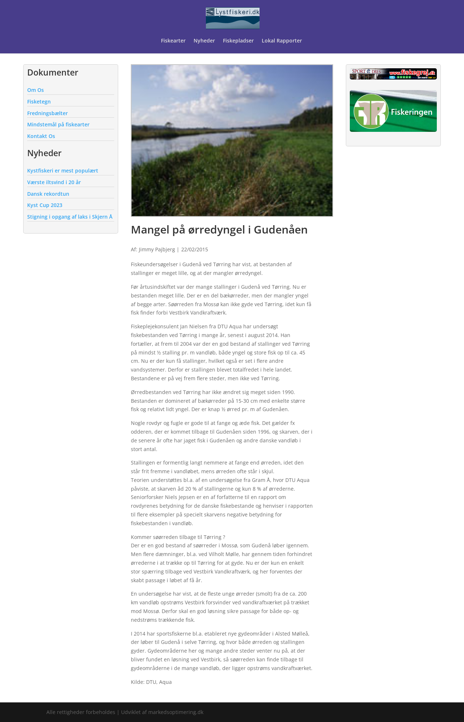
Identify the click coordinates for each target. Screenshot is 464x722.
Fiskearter (173, 41)
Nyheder (204, 41)
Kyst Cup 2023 (44, 205)
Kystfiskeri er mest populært (62, 170)
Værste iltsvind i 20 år (54, 182)
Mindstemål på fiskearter (58, 124)
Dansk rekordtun (48, 193)
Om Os (35, 89)
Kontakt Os (41, 136)
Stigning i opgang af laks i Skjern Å (69, 216)
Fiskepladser (238, 41)
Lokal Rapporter (282, 41)
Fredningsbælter (47, 113)
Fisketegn (39, 101)
